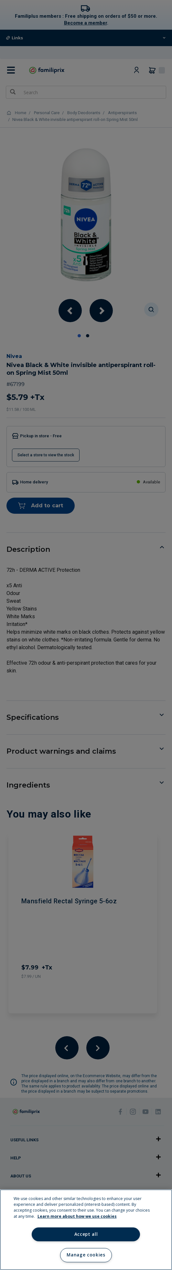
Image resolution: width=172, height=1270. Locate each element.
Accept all (86, 1234)
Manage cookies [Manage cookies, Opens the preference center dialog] (86, 1255)
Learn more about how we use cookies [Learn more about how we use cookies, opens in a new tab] (77, 1216)
